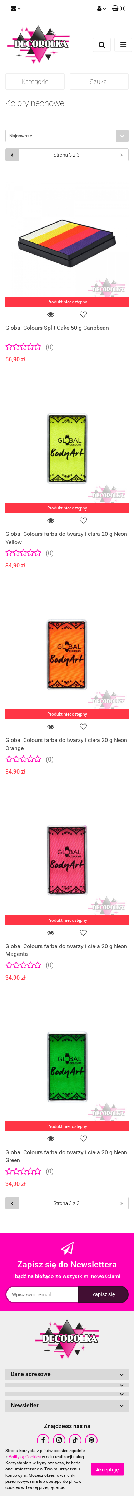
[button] (119, 9)
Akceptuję (107, 1470)
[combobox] (67, 136)
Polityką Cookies (25, 1456)
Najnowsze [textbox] (20, 135)
